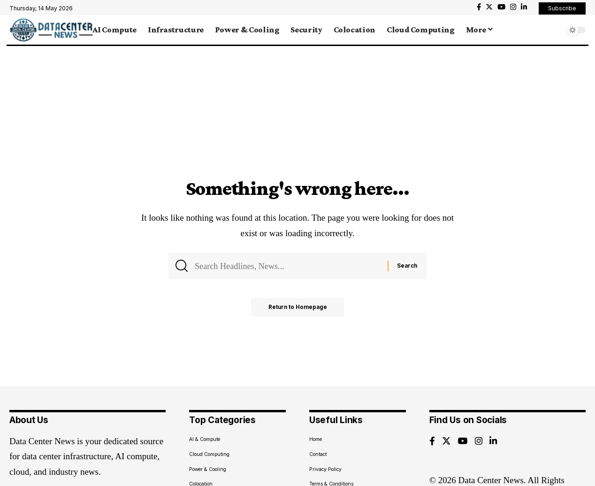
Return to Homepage (297, 308)
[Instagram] (513, 7)
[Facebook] (478, 7)
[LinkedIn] (524, 7)
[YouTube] (501, 7)
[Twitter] (489, 7)
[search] (555, 30)
